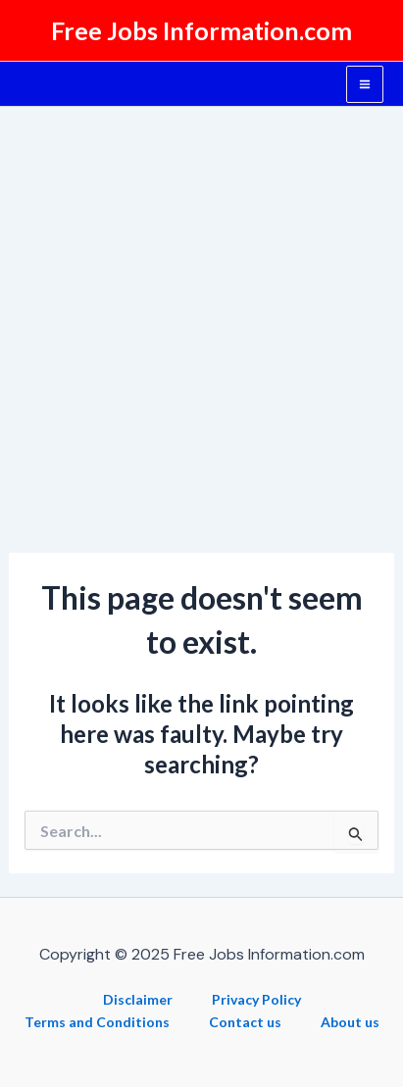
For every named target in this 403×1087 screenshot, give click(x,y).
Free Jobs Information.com (201, 30)
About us (350, 1021)
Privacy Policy (256, 999)
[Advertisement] (201, 318)
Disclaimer (138, 999)
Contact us (245, 1021)
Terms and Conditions (97, 1021)
